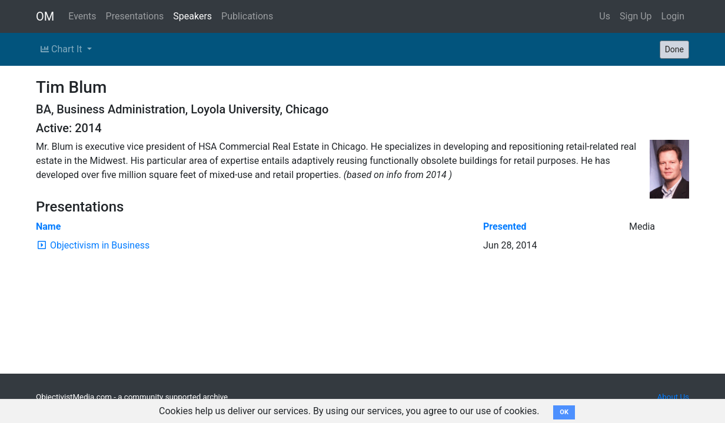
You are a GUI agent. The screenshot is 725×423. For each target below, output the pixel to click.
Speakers (192, 16)
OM (45, 16)
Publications (247, 16)
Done (674, 49)
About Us (673, 396)
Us (604, 16)
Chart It (62, 49)
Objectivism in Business (99, 245)
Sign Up (636, 16)
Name (48, 226)
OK (564, 412)
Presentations (135, 16)
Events (82, 16)
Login (672, 16)
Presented (505, 226)
